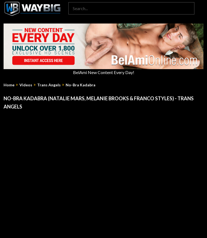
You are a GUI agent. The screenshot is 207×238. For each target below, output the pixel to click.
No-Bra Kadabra (80, 85)
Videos (25, 85)
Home (9, 85)
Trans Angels (49, 85)
